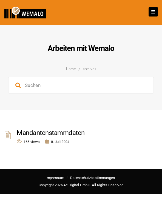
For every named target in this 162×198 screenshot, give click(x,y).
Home (71, 68)
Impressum (55, 178)
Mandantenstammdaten (51, 133)
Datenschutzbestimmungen (92, 178)
